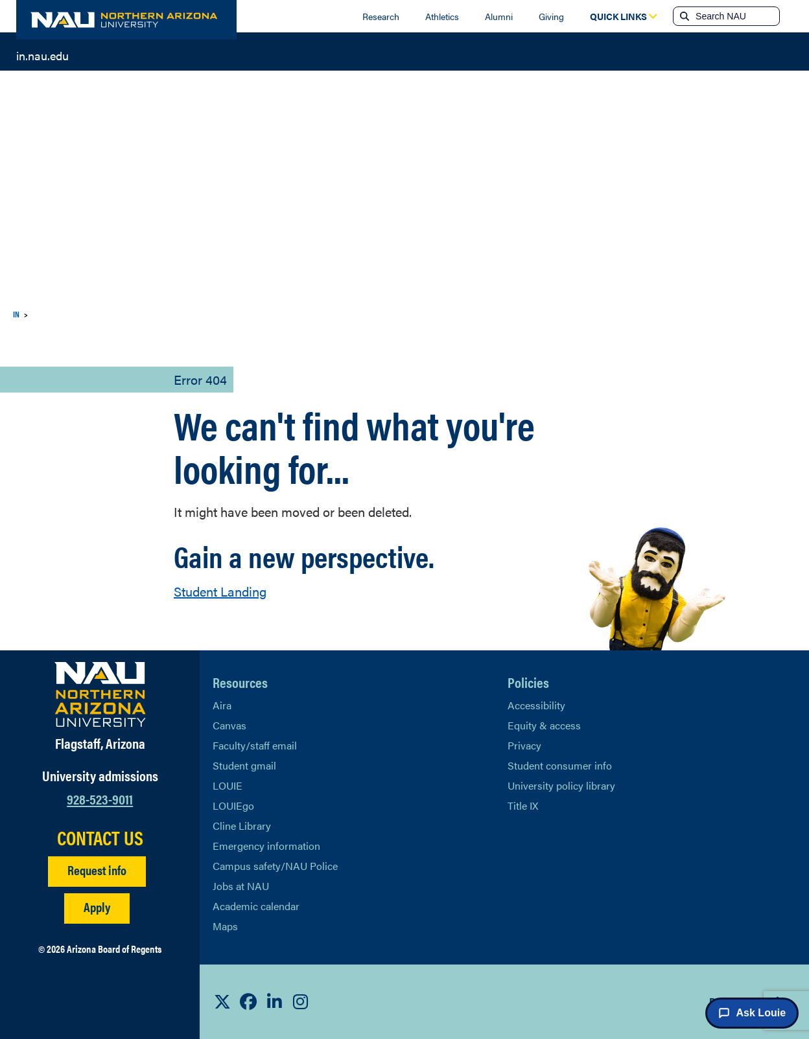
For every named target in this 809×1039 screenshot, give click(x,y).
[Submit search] (683, 16)
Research (380, 16)
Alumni (499, 16)
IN (16, 314)
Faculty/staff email (255, 745)
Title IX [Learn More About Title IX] (523, 805)
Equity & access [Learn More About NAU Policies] (544, 725)
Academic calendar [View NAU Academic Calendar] (256, 906)
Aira (222, 705)
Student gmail (244, 765)
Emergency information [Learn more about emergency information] (266, 845)
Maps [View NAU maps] (225, 926)
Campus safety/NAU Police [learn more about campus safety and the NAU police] (275, 866)
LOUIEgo (233, 805)
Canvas (229, 725)
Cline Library (242, 825)
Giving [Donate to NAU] (551, 16)
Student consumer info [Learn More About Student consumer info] (560, 765)
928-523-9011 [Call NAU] (100, 798)
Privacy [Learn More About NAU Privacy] (524, 745)
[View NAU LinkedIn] (274, 1001)
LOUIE (227, 785)
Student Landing (220, 591)
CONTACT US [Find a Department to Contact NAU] (100, 837)
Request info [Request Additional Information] (96, 869)
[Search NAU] (736, 16)
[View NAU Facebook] (248, 1001)
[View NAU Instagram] (300, 1001)
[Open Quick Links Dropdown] (618, 16)
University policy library (561, 785)
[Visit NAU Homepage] (100, 694)
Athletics (442, 16)
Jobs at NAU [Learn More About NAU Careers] (241, 886)
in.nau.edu (42, 54)
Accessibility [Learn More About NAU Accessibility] (536, 705)
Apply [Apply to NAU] (97, 906)
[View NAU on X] (222, 1001)
